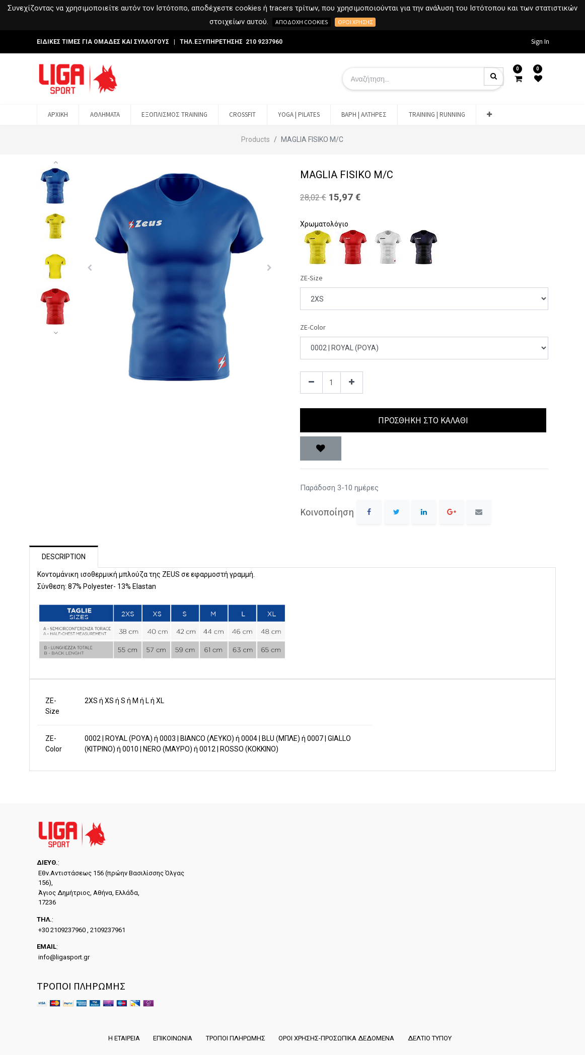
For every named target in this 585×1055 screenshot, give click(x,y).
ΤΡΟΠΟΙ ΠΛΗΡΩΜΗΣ (235, 1038)
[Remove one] (311, 382)
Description (64, 557)
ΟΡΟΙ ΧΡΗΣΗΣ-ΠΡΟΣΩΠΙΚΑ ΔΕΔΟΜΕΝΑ (337, 1038)
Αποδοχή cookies (301, 22)
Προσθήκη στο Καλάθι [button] (423, 420)
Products (255, 139)
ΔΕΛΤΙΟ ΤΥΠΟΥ (431, 1038)
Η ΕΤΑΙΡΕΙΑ (122, 1038)
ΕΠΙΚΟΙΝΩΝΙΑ (171, 1038)
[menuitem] (58, 115)
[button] (489, 115)
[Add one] (351, 382)
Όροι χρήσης (355, 22)
